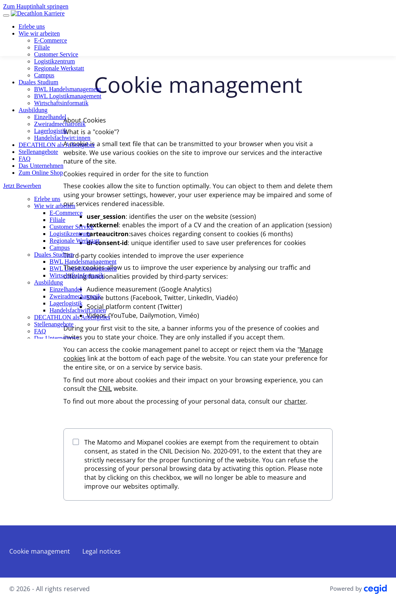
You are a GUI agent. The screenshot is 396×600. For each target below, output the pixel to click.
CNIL (105, 388)
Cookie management (39, 551)
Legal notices (101, 551)
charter (295, 401)
